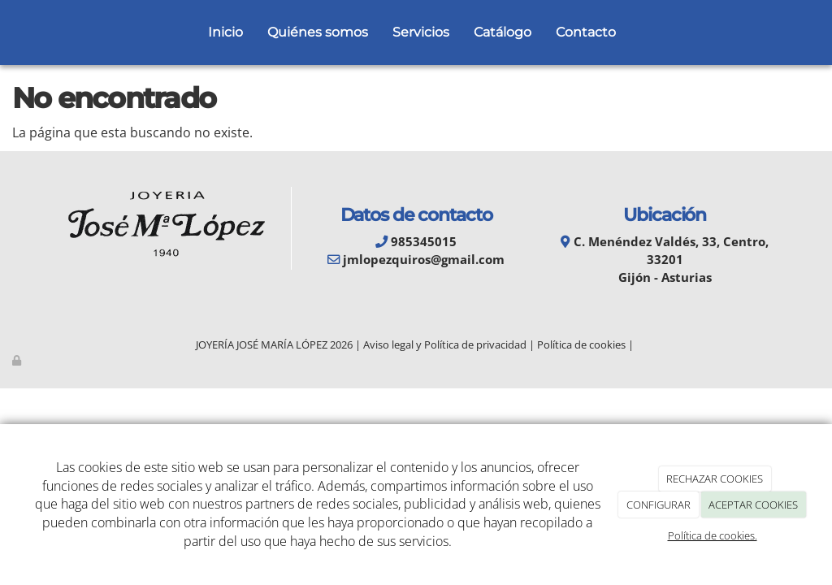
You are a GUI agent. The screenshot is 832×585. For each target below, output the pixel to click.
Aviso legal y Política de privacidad (444, 344)
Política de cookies (581, 344)
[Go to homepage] (8, 32)
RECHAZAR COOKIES (714, 478)
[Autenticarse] (18, 360)
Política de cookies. (712, 535)
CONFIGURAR (658, 504)
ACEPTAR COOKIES (753, 504)
